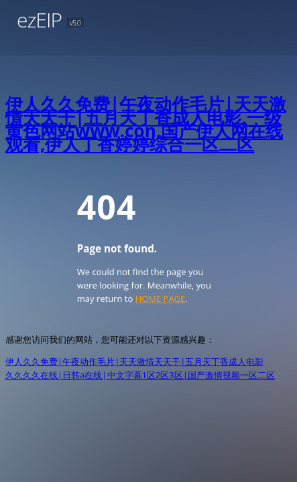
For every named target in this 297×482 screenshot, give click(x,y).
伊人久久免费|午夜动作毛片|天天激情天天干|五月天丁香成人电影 (134, 361)
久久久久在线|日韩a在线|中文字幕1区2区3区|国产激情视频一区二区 (140, 375)
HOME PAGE (160, 299)
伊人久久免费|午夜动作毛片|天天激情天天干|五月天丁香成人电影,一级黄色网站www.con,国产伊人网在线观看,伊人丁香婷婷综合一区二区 (145, 124)
